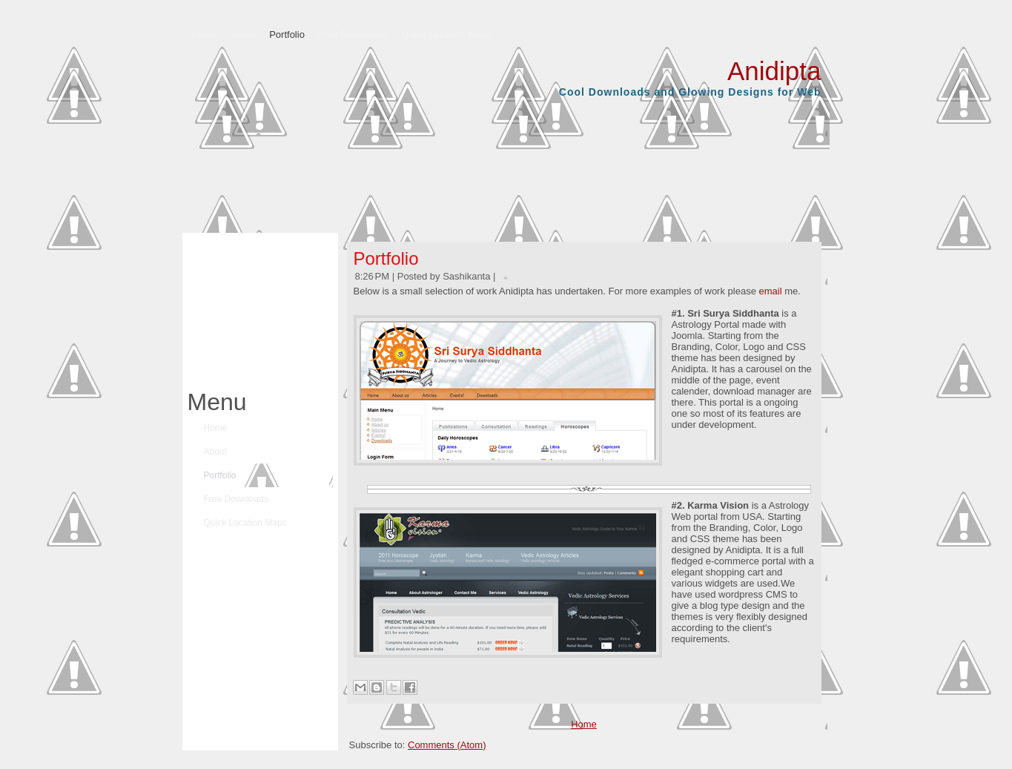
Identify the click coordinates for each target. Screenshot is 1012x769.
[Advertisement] (256, 307)
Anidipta (774, 70)
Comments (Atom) (447, 744)
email (769, 291)
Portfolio (386, 258)
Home (584, 724)
